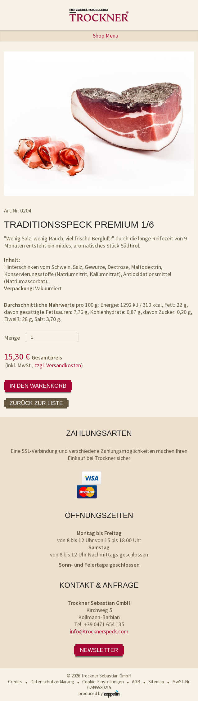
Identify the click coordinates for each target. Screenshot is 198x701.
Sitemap (156, 682)
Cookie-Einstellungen (103, 682)
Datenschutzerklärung (52, 682)
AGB (136, 682)
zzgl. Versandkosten (57, 365)
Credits (15, 682)
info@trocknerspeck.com (99, 631)
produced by (99, 693)
